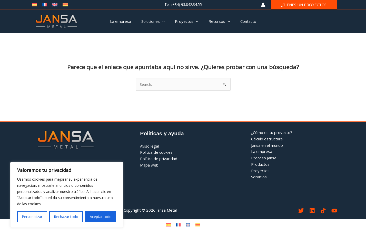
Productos (260, 164)
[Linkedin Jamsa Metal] (312, 211)
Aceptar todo (101, 216)
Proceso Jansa (263, 158)
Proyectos (260, 170)
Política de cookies (156, 152)
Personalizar (32, 216)
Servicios (259, 177)
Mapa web (149, 165)
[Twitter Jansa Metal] (301, 211)
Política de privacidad (158, 158)
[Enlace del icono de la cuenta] (263, 5)
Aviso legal (149, 146)
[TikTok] (323, 211)
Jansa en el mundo (267, 145)
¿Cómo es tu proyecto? (271, 132)
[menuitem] (168, 225)
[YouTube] (334, 211)
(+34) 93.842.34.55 (186, 4)
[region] (66, 195)
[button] (304, 4)
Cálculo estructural (267, 139)
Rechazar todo (66, 216)
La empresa (261, 151)
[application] (164, 21)
